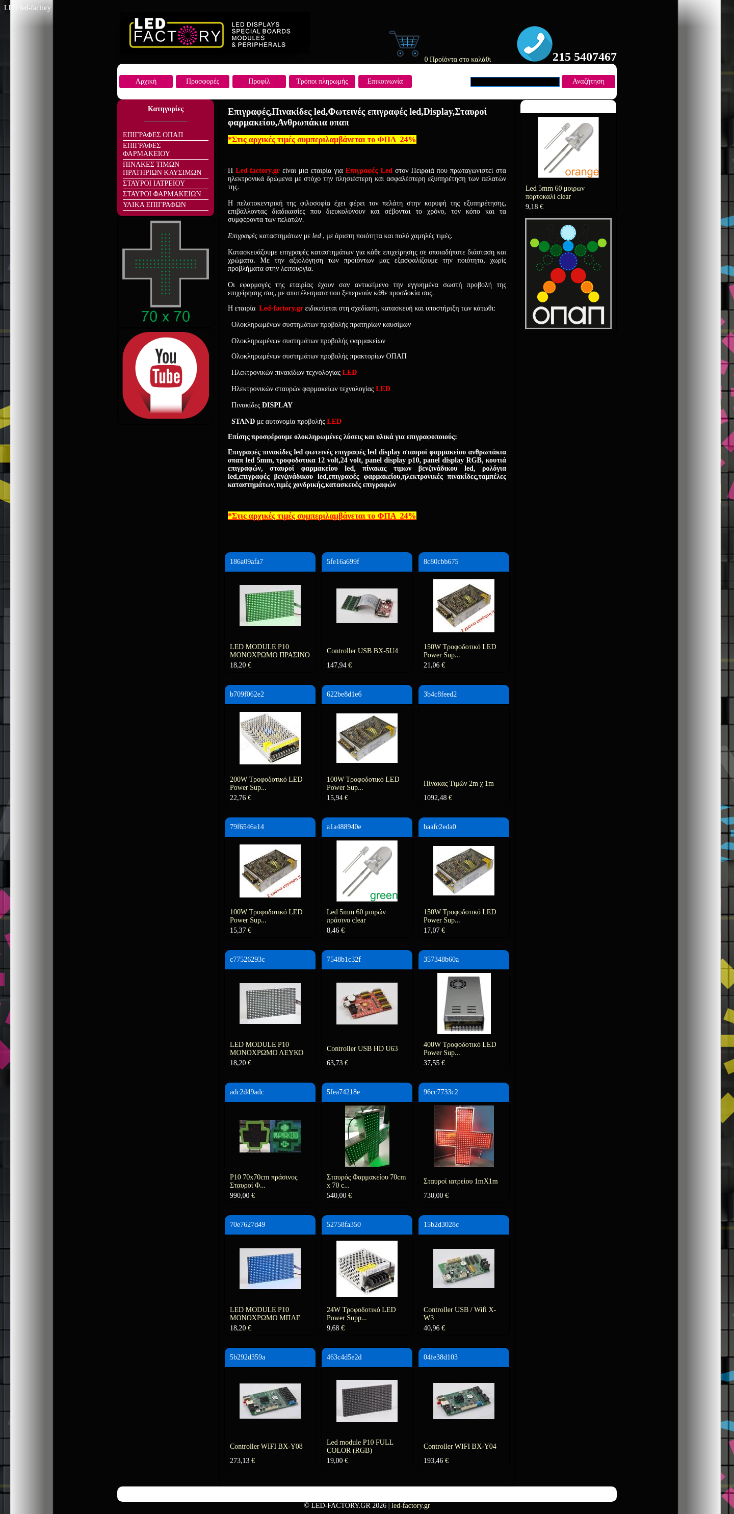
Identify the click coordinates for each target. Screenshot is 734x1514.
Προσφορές (202, 81)
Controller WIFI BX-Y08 (266, 1446)
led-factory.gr (410, 1505)
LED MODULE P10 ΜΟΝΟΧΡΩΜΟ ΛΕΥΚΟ (266, 1049)
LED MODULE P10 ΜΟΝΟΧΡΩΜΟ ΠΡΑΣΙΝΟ (270, 651)
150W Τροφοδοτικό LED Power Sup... (460, 651)
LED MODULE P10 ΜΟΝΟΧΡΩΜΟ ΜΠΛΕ (265, 1314)
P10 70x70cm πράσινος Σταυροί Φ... (263, 1181)
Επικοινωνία (385, 81)
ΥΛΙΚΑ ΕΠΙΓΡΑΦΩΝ (154, 205)
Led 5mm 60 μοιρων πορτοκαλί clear (555, 192)
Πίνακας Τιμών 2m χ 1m (459, 783)
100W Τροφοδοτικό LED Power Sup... (363, 783)
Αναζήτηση (588, 81)
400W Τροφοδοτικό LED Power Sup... (460, 1049)
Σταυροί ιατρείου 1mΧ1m (461, 1181)
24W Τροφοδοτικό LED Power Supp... (361, 1314)
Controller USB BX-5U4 (362, 651)
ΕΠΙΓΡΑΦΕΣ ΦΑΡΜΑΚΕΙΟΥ (146, 150)
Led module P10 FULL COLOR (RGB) (360, 1446)
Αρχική (146, 81)
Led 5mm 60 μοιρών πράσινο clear (356, 916)
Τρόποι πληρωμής (322, 81)
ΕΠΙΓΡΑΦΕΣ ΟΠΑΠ (153, 135)
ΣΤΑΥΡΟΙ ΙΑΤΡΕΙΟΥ (154, 183)
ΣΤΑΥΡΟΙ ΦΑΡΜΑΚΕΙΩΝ (162, 194)
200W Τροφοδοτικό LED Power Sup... (266, 783)
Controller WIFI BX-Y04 (460, 1446)
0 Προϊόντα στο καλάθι (439, 59)
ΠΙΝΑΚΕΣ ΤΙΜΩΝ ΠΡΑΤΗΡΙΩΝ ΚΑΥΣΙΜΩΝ (162, 168)
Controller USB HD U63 (362, 1049)
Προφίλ (259, 81)
